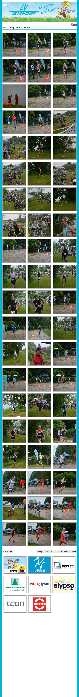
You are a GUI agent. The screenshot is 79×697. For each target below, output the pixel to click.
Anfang (39, 552)
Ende (74, 552)
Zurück (46, 552)
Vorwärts (67, 552)
